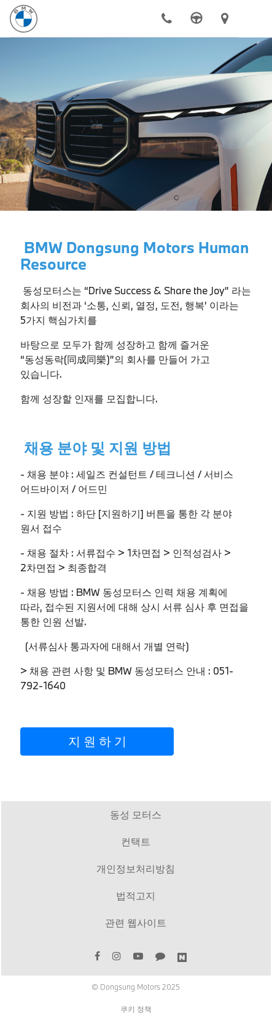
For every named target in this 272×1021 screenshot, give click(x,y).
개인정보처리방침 (135, 868)
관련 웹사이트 (135, 922)
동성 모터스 (135, 814)
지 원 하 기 (97, 740)
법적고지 (135, 895)
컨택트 (135, 841)
